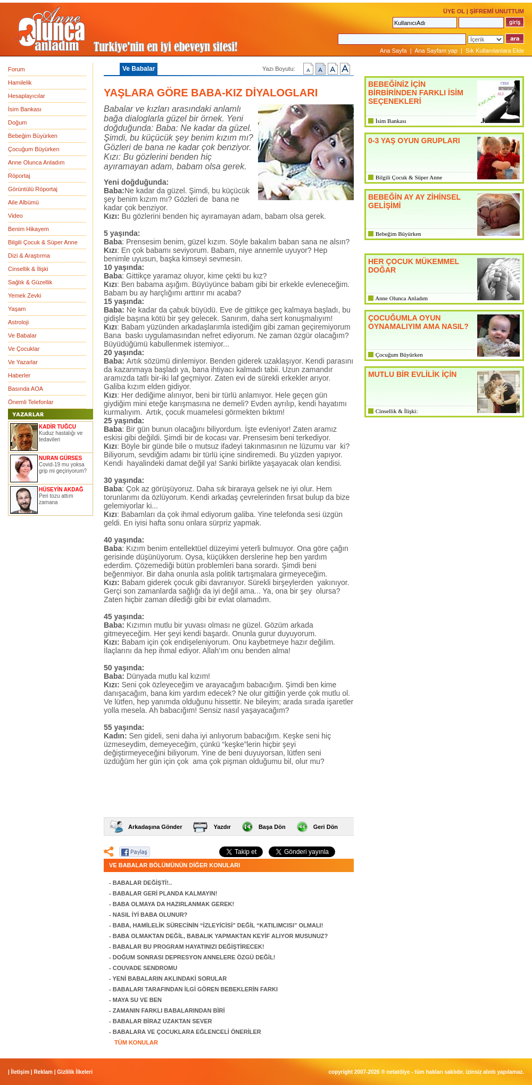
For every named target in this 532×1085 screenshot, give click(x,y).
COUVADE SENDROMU (145, 968)
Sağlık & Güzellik (30, 282)
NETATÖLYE (398, 1072)
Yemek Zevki (24, 295)
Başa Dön (272, 827)
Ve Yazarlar (23, 362)
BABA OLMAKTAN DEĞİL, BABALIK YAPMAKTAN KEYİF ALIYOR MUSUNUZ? (220, 936)
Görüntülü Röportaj (32, 189)
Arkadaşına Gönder (155, 827)
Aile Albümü (23, 202)
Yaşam (17, 309)
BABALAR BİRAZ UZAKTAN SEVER (162, 1021)
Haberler (19, 375)
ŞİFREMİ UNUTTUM (497, 11)
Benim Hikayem (28, 229)
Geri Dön (325, 827)
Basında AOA (25, 388)
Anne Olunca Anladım (36, 162)
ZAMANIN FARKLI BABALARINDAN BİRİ (169, 1010)
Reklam (43, 1072)
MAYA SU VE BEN (137, 1000)
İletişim (20, 1072)
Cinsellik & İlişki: (397, 411)
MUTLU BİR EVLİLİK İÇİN (412, 374)
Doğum (17, 122)
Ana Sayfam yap (436, 50)
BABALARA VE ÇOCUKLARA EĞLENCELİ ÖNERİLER (187, 1032)
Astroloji (18, 322)
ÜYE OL (454, 11)
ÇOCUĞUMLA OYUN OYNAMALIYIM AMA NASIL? (418, 322)
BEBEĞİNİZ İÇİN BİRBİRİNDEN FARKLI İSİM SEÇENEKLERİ (415, 92)
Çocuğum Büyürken (34, 149)
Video (15, 215)
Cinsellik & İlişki (28, 269)
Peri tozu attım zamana (56, 499)
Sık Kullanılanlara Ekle (495, 50)
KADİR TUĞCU (57, 427)
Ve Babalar (22, 335)
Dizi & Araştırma (29, 255)
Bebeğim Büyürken (32, 136)
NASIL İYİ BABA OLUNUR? (150, 914)
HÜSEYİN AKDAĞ (61, 489)
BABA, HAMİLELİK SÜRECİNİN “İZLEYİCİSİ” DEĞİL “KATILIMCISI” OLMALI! (218, 925)
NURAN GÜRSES (60, 458)
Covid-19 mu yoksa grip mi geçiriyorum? (63, 468)
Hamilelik (20, 82)
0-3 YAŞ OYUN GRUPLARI (414, 140)
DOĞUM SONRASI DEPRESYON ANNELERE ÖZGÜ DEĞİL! (194, 957)
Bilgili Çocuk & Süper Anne (43, 242)
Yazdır (221, 827)
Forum (16, 69)
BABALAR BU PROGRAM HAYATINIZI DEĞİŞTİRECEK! (188, 946)
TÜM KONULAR (136, 1042)
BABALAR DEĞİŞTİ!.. (142, 882)
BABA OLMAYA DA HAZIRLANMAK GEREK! (173, 904)
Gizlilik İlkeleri (75, 1072)
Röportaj (19, 175)
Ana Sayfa (393, 50)
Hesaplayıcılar (26, 96)
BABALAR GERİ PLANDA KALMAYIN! (165, 893)
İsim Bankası (24, 109)
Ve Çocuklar (23, 349)
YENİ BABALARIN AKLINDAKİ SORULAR (170, 978)
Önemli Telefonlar (30, 402)
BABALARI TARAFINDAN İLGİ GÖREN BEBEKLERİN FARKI (195, 989)
